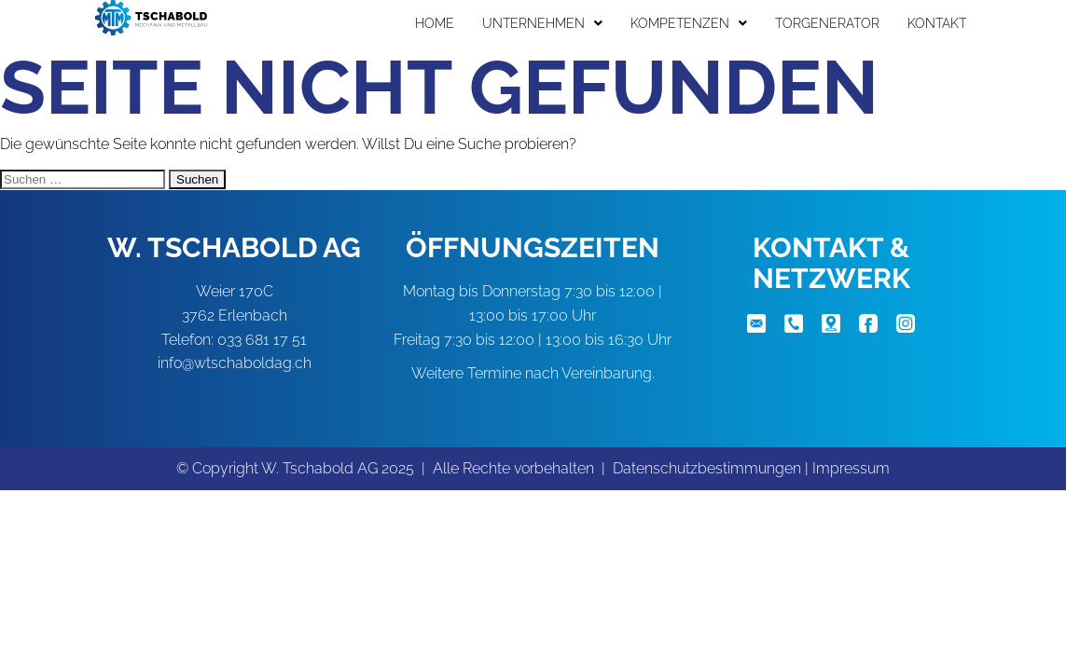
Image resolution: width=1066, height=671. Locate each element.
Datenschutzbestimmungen (707, 468)
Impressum (851, 468)
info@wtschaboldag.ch (234, 363)
